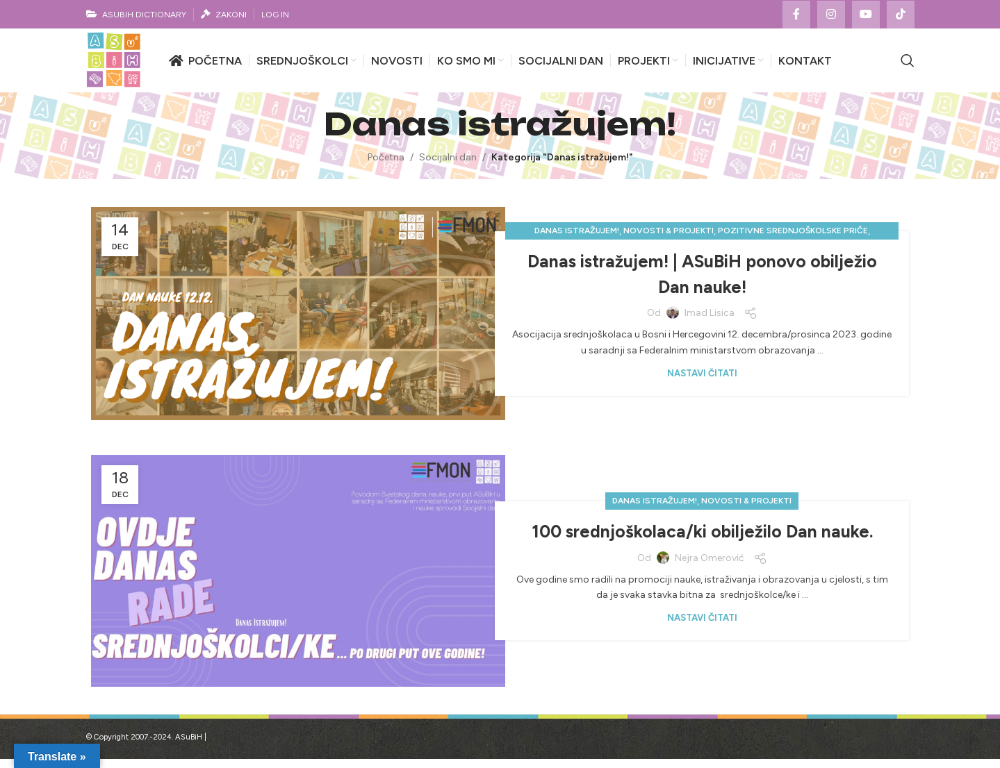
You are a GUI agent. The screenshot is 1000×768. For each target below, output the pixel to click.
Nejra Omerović (709, 567)
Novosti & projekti (668, 239)
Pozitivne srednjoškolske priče (793, 239)
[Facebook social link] (796, 14)
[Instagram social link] (831, 14)
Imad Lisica (710, 322)
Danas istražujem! (576, 239)
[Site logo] (117, 65)
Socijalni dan (448, 166)
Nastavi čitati (702, 382)
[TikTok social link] (901, 14)
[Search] (907, 65)
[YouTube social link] (866, 14)
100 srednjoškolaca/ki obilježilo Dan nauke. (701, 540)
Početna (386, 166)
